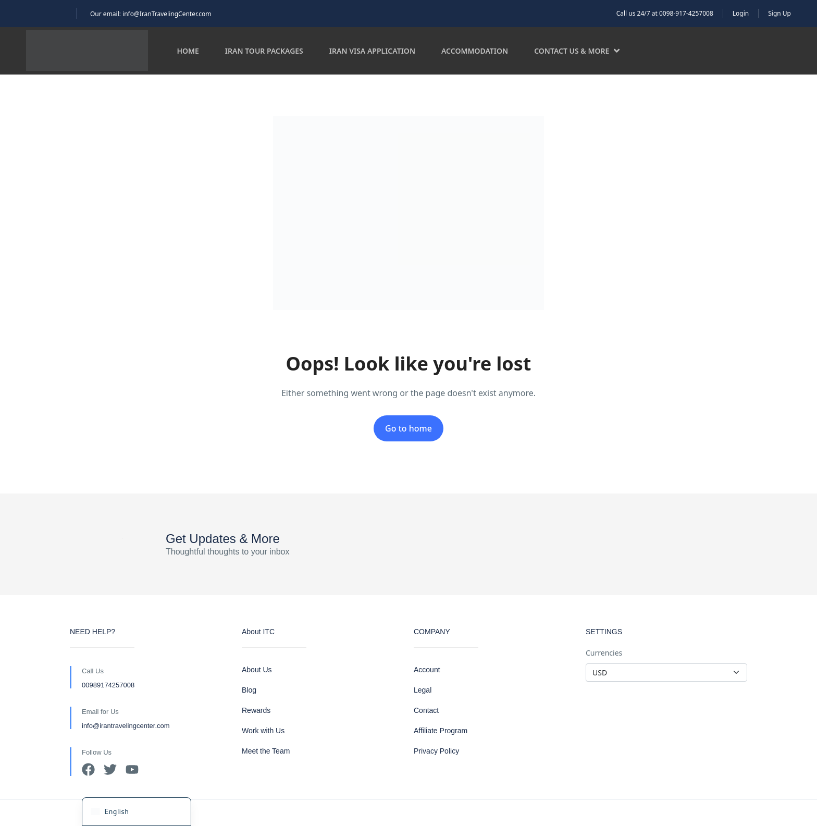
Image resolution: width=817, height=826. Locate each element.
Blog (249, 690)
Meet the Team (266, 751)
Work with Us (263, 730)
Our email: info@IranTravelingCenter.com (150, 13)
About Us (257, 669)
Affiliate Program (440, 730)
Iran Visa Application (372, 51)
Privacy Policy (436, 751)
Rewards (256, 710)
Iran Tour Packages (264, 51)
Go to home (408, 428)
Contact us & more (577, 51)
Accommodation (474, 51)
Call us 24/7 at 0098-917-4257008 (664, 13)
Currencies (604, 653)
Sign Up (779, 13)
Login (741, 13)
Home (188, 51)
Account (427, 669)
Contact (426, 710)
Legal (422, 690)
